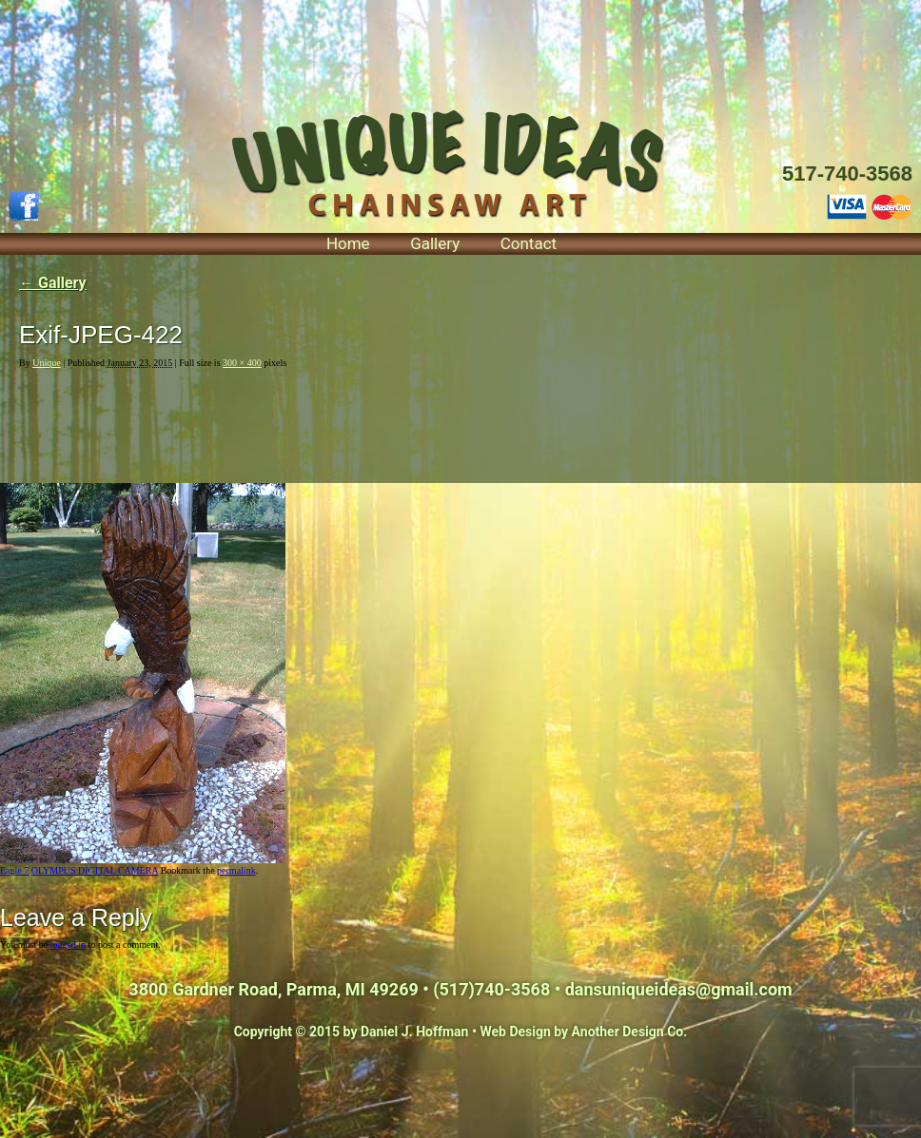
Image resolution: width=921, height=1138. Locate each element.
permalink (236, 870)
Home (348, 243)
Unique (46, 362)
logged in (68, 944)
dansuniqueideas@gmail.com (679, 989)
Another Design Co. (630, 1031)
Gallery (435, 243)
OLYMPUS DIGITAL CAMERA (94, 870)
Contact (528, 243)
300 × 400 (242, 362)
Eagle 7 (14, 870)
